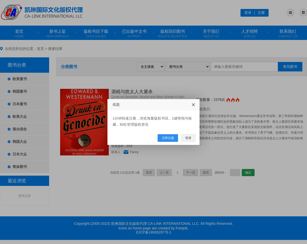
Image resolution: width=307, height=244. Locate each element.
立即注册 (168, 138)
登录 (188, 138)
